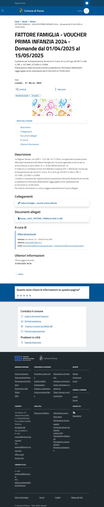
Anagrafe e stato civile (42, 375)
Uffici (17, 396)
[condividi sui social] (21, 89)
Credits (57, 497)
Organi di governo (21, 373)
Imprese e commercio (61, 381)
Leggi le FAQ (58, 433)
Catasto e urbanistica (42, 388)
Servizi (41, 497)
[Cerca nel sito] (85, 11)
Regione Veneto (20, 3)
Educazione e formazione (61, 375)
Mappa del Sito (77, 497)
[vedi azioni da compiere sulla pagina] (59, 89)
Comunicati (77, 377)
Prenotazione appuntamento (61, 443)
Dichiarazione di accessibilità (61, 422)
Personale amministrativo (23, 383)
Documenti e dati (21, 388)
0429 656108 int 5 (33, 242)
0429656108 (20, 427)
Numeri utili (19, 458)
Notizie (32, 21)
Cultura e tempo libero (42, 394)
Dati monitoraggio (21, 497)
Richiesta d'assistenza (61, 449)
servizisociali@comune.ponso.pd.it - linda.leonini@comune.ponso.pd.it (53, 245)
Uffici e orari (19, 454)
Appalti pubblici (40, 381)
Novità (24, 21)
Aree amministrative (22, 377)
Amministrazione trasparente (61, 429)
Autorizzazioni (39, 385)
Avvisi (75, 381)
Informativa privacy (60, 413)
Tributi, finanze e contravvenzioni (61, 394)
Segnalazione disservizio (61, 437)
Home (17, 21)
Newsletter (77, 416)
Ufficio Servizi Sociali (27, 234)
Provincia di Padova (41, 413)
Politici (17, 392)
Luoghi (75, 396)
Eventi (75, 400)
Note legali (57, 416)
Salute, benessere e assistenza (61, 387)
